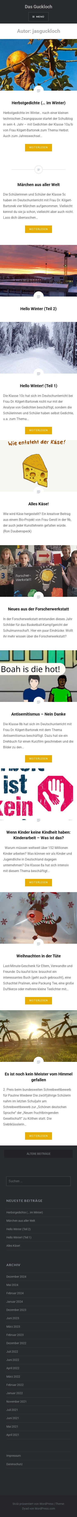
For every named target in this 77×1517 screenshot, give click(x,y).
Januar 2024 (14, 1301)
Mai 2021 (12, 1426)
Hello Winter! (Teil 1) (18, 1237)
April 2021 (12, 1435)
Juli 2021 (12, 1410)
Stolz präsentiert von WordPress (33, 1503)
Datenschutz (14, 1464)
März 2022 (13, 1376)
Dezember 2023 (16, 1310)
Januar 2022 (14, 1393)
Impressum (13, 1456)
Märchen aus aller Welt (20, 1221)
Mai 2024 (12, 1285)
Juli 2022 (12, 1351)
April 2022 (12, 1368)
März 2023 (13, 1326)
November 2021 (16, 1401)
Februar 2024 (15, 1293)
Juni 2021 (12, 1418)
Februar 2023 (15, 1335)
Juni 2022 (12, 1360)
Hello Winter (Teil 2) (18, 1229)
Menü (40, 16)
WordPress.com (45, 1508)
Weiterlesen (38, 147)
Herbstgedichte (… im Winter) (24, 1212)
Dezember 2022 (16, 1343)
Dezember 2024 (16, 1276)
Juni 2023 (12, 1318)
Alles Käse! (13, 1246)
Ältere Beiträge (39, 1153)
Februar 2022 (15, 1385)
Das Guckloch (38, 6)
